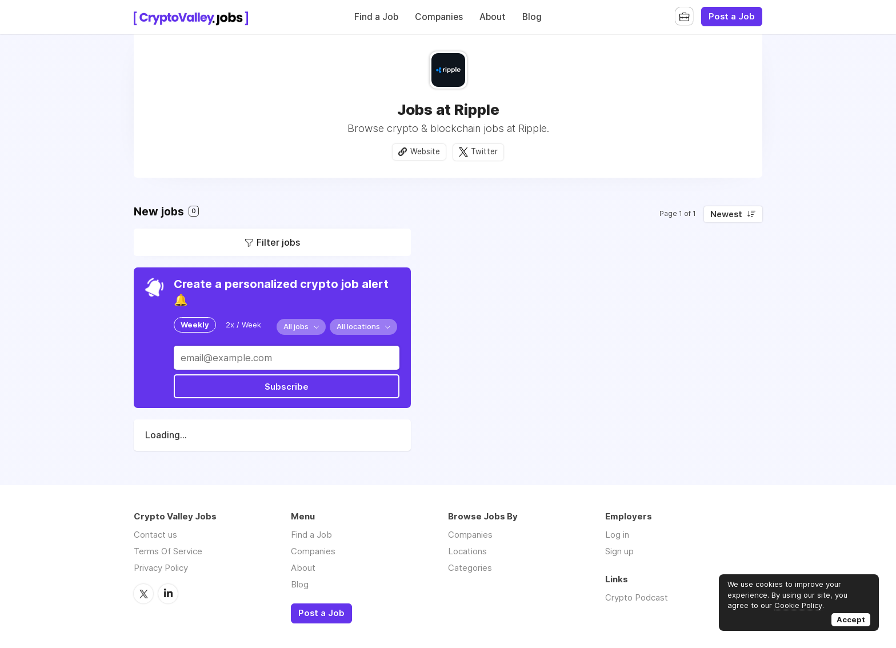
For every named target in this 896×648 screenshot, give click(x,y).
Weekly (195, 324)
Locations (467, 551)
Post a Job (732, 16)
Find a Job (376, 16)
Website (425, 151)
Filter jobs (278, 242)
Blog (532, 16)
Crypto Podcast (636, 597)
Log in (617, 534)
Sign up (619, 551)
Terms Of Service (168, 551)
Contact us (155, 534)
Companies (439, 16)
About (492, 16)
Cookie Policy (798, 605)
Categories (470, 567)
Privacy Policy (161, 567)
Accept (851, 619)
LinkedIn (168, 593)
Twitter (484, 151)
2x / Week (243, 324)
